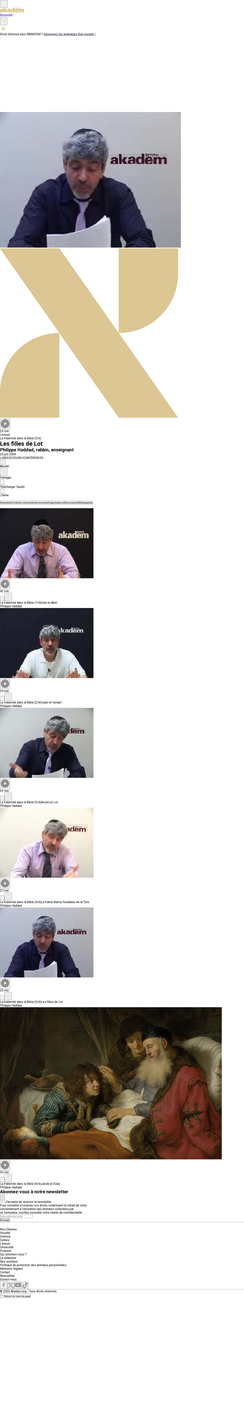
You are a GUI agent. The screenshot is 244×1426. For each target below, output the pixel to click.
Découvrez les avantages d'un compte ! (70, 34)
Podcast (5, 1251)
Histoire (5, 1236)
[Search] (16, 1216)
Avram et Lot (49, 802)
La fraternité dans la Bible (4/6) (20, 902)
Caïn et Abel (49, 602)
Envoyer (5, 1220)
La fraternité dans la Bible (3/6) (20, 802)
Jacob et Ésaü (50, 1184)
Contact (5, 1272)
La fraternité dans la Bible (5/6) (20, 438)
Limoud (5, 1243)
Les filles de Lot (52, 1002)
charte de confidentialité (66, 1212)
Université (6, 1247)
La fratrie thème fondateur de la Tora (65, 902)
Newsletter (7, 1276)
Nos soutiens (9, 1261)
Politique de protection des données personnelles (33, 1265)
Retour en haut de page (15, 1296)
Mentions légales (11, 1268)
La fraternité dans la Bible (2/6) (20, 702)
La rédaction (8, 1258)
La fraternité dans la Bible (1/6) (20, 602)
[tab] (5, 502)
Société (5, 1233)
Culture (4, 1240)
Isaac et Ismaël (51, 702)
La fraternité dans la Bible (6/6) (20, 1184)
